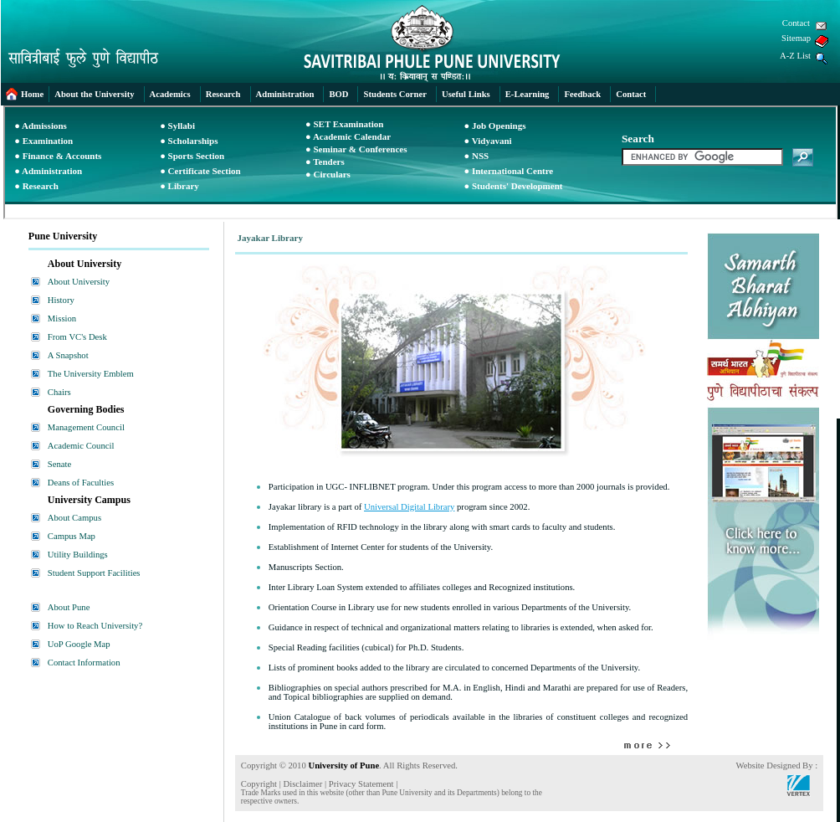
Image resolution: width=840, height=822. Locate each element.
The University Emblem (91, 373)
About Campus (74, 517)
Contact (796, 23)
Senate (59, 464)
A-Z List (795, 55)
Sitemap (796, 38)
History (61, 300)
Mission (62, 318)
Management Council (86, 427)
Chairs (59, 392)
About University (79, 281)
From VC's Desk (77, 337)
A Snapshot (68, 355)
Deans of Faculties (81, 482)
